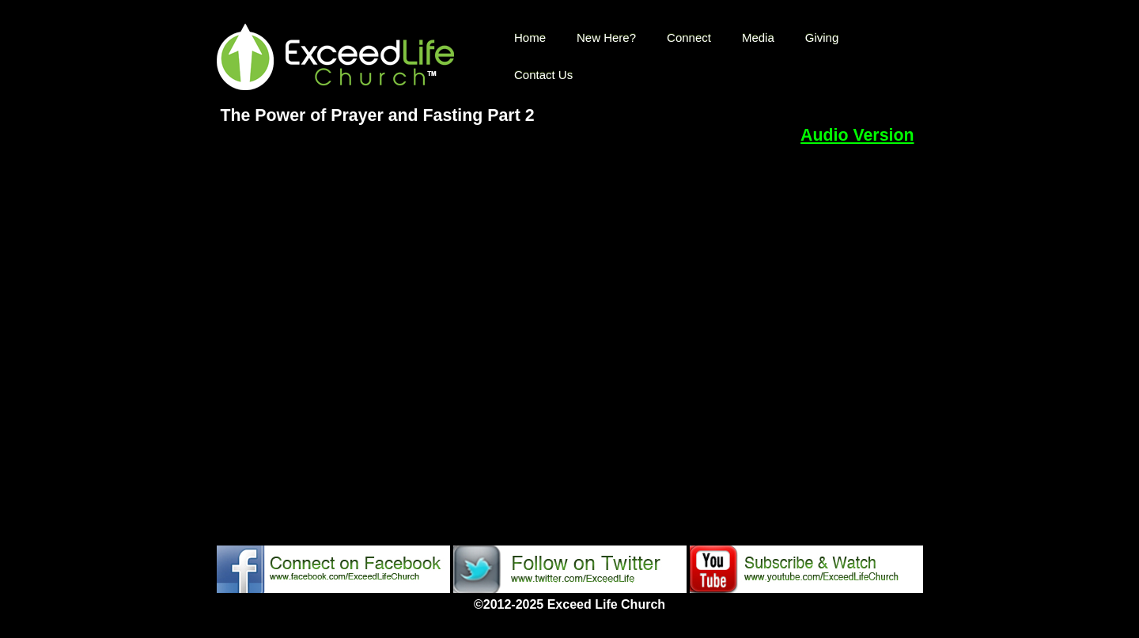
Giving (822, 37)
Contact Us (543, 74)
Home (530, 37)
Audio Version (857, 135)
